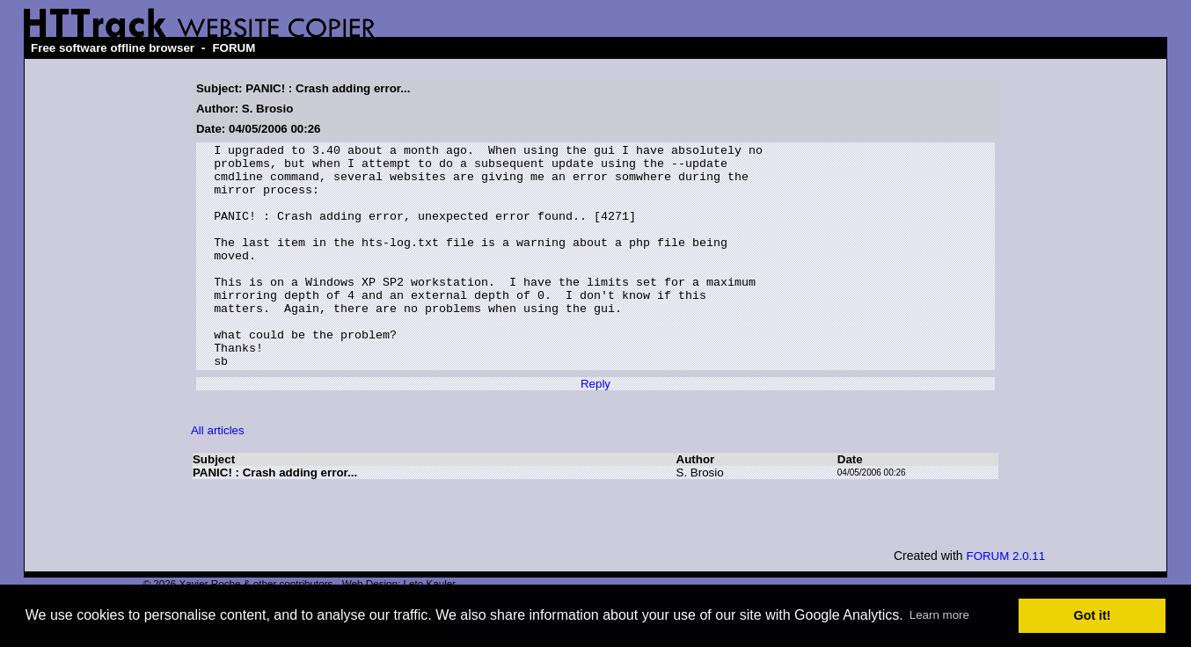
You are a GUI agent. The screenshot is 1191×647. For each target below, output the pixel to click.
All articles (218, 475)
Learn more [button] (939, 615)
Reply (595, 428)
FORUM (233, 48)
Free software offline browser (112, 48)
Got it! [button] (1092, 615)
